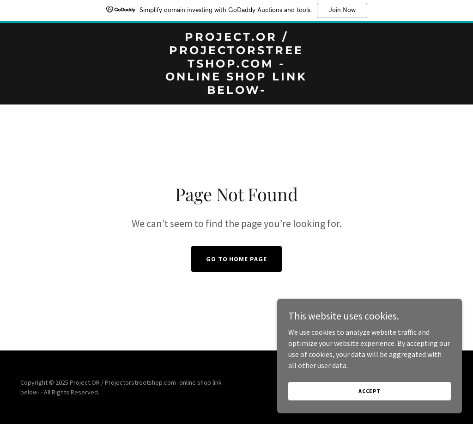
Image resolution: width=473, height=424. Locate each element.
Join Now (342, 10)
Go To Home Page (236, 259)
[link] (236, 91)
